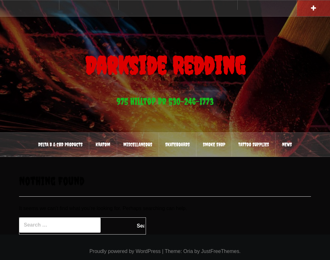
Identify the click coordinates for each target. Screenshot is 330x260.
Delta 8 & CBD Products (60, 144)
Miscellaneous (137, 144)
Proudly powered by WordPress (125, 251)
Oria (188, 251)
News (287, 144)
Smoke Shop (214, 144)
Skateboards (177, 144)
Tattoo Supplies (253, 144)
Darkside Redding (165, 64)
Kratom (103, 144)
